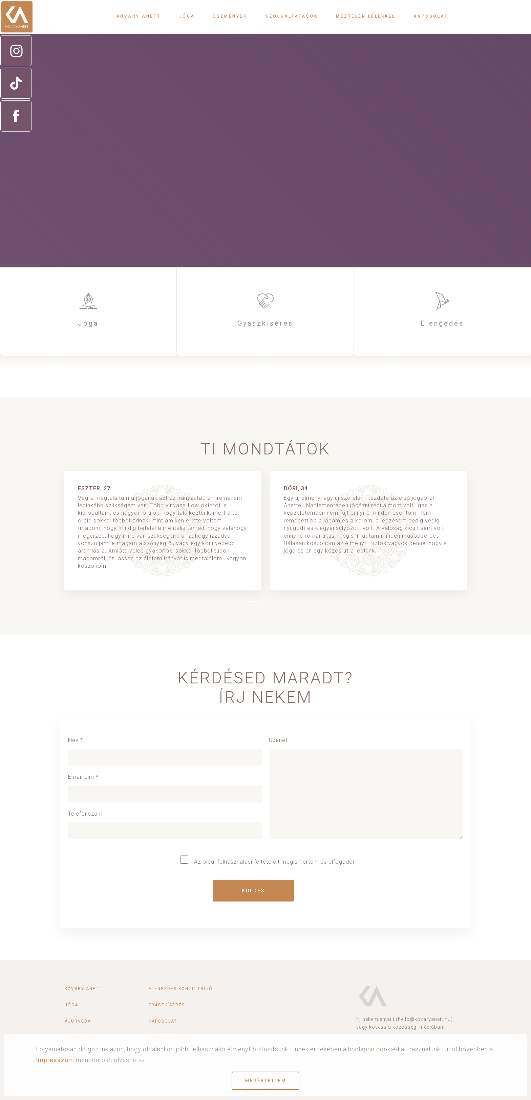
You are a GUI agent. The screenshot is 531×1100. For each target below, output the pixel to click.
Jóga (187, 16)
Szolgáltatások (291, 16)
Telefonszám (165, 822)
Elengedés (442, 323)
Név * (165, 748)
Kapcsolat (431, 16)
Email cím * (165, 785)
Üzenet (366, 792)
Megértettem (265, 1080)
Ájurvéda (78, 1021)
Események (230, 16)
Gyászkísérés (265, 323)
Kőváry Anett (139, 16)
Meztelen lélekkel (366, 16)
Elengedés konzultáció (181, 988)
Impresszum (55, 1059)
